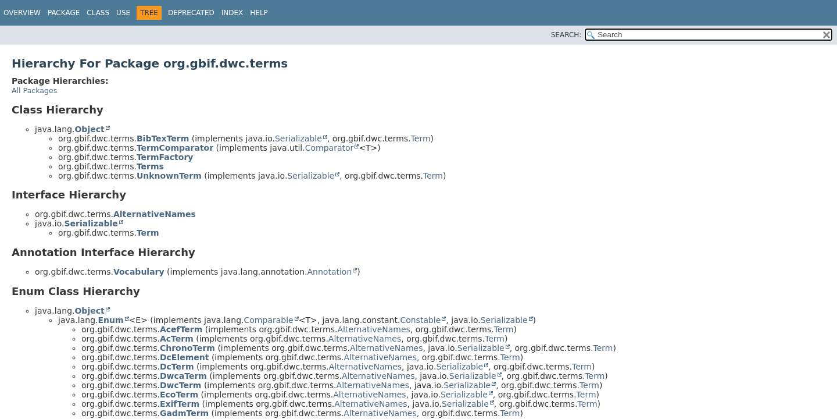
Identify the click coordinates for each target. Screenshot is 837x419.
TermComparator (175, 147)
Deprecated (191, 13)
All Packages (34, 90)
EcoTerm (179, 394)
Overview (22, 13)
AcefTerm (181, 329)
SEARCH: (566, 35)
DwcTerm (181, 385)
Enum (110, 320)
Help (259, 13)
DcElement (184, 357)
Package (64, 13)
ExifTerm (179, 404)
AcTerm (177, 338)
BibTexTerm (163, 138)
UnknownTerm (169, 175)
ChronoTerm (187, 348)
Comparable (269, 320)
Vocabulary (138, 271)
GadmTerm (184, 413)
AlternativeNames (154, 214)
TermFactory (165, 157)
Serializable (298, 138)
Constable (420, 320)
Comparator (329, 147)
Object (89, 129)
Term (421, 138)
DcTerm (177, 366)
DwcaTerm (183, 376)
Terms (150, 166)
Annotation (329, 271)
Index (232, 13)
